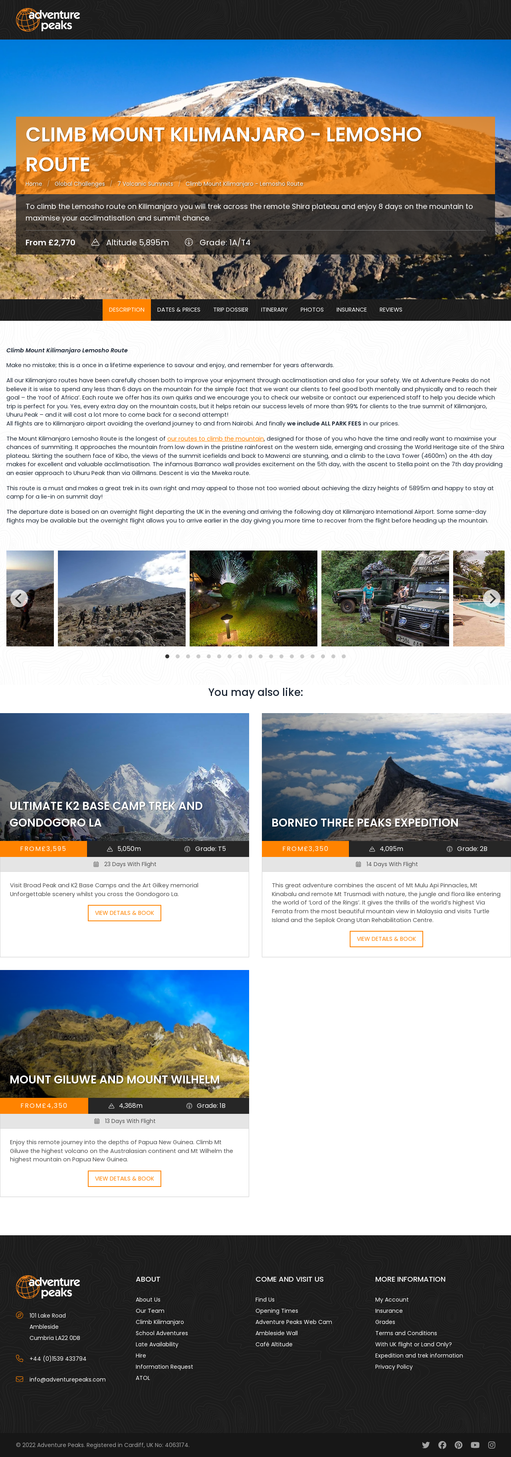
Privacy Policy (394, 1367)
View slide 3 (188, 656)
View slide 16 (323, 656)
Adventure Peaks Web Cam (294, 1322)
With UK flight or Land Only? (413, 1344)
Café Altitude (274, 1344)
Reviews (391, 310)
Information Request (164, 1367)
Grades (385, 1322)
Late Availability (157, 1344)
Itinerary (274, 310)
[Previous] (19, 598)
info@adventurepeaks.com (68, 1379)
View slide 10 (261, 656)
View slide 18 (344, 656)
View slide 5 (209, 656)
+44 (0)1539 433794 (58, 1359)
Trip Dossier (230, 310)
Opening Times (277, 1311)
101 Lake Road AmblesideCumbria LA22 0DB (55, 1327)
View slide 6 (219, 656)
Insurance (352, 310)
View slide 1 (167, 656)
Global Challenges (80, 184)
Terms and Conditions (406, 1333)
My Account (392, 1300)
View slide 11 (271, 656)
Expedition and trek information (419, 1356)
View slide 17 (333, 656)
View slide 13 (292, 656)
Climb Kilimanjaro (160, 1322)
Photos (312, 310)
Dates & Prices (178, 310)
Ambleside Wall (277, 1333)
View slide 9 (250, 656)
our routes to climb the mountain (215, 439)
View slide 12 (281, 656)
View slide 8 (240, 656)
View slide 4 (198, 656)
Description (127, 310)
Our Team (150, 1311)
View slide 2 (178, 656)
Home (34, 184)
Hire (141, 1356)
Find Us (265, 1300)
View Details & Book (124, 913)
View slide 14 (302, 656)
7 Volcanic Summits (145, 184)
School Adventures (162, 1333)
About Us (148, 1300)
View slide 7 (230, 656)
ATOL (143, 1378)
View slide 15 (313, 656)
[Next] (492, 598)
